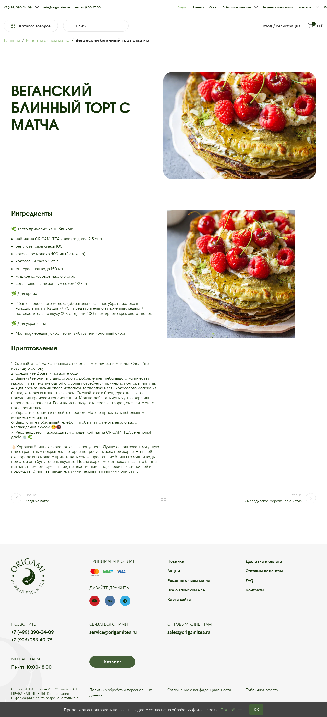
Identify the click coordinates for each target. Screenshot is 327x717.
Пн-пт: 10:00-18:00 (31, 667)
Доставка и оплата (264, 561)
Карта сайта (179, 599)
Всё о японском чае (186, 589)
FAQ (249, 580)
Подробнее (231, 709)
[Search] (96, 26)
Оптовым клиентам (264, 570)
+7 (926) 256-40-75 (31, 639)
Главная (12, 40)
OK (256, 709)
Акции (173, 570)
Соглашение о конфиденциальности (200, 689)
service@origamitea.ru (113, 632)
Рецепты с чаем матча (49, 40)
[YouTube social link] (94, 601)
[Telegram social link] (125, 601)
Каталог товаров (31, 25)
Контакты (255, 589)
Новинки (175, 561)
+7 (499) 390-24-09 (32, 632)
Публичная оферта (263, 689)
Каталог (112, 661)
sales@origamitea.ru (189, 632)
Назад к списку (164, 498)
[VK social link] (110, 601)
